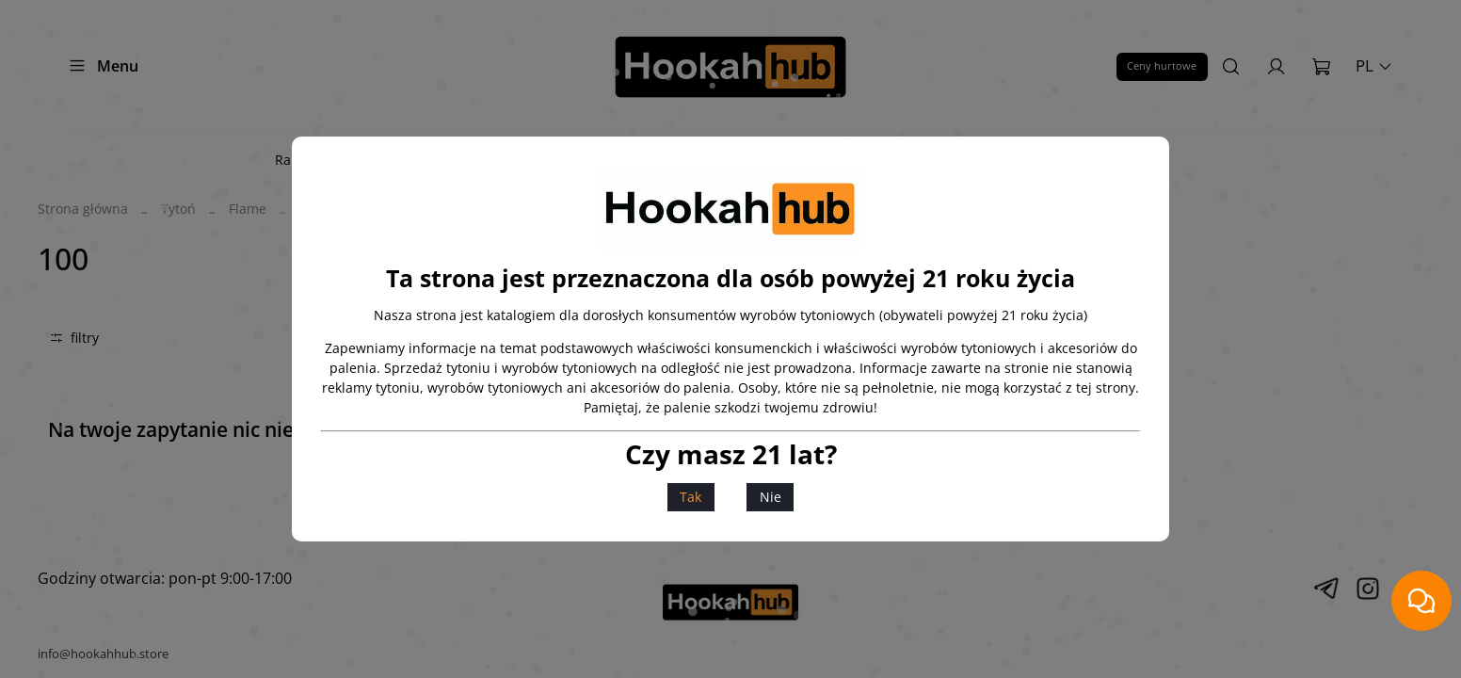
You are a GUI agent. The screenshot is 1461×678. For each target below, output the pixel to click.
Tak (690, 497)
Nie (770, 497)
